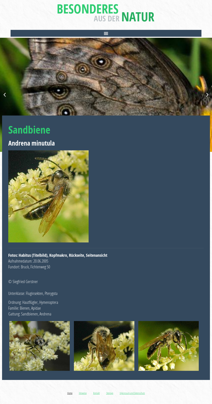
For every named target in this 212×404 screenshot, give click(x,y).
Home (69, 393)
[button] (106, 33)
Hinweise (83, 393)
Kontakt (96, 393)
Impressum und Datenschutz (132, 393)
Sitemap (109, 393)
